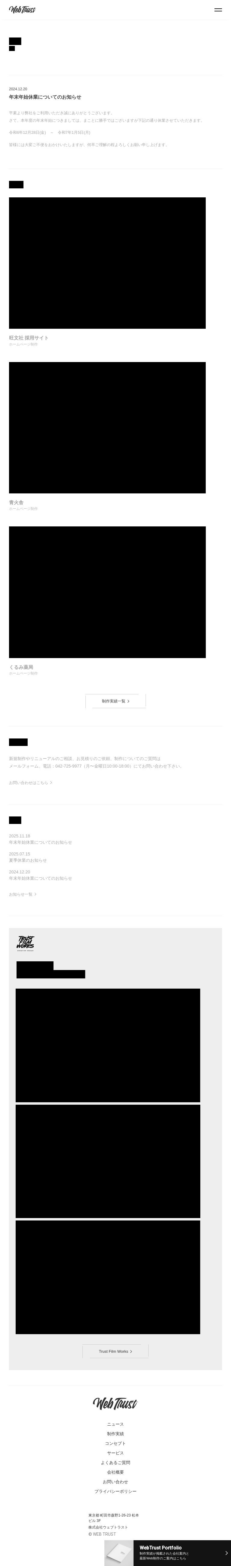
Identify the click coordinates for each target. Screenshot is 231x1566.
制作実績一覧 (115, 701)
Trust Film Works (115, 1351)
